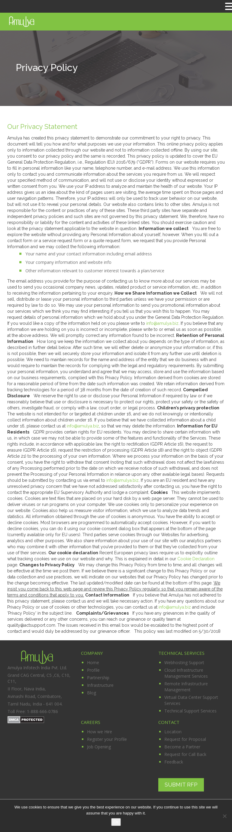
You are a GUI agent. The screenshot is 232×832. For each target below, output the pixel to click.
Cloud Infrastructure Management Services (186, 673)
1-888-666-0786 (42, 711)
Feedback (173, 762)
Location (173, 731)
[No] (224, 816)
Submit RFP (181, 784)
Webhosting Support (184, 662)
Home (93, 662)
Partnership (98, 677)
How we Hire (99, 731)
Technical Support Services (190, 711)
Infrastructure (100, 685)
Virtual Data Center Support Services (191, 700)
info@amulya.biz (162, 323)
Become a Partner (182, 747)
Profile (93, 670)
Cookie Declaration (195, 558)
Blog (91, 693)
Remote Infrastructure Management (186, 687)
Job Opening (99, 747)
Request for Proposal (185, 739)
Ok (116, 822)
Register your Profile (107, 739)
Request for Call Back (185, 754)
